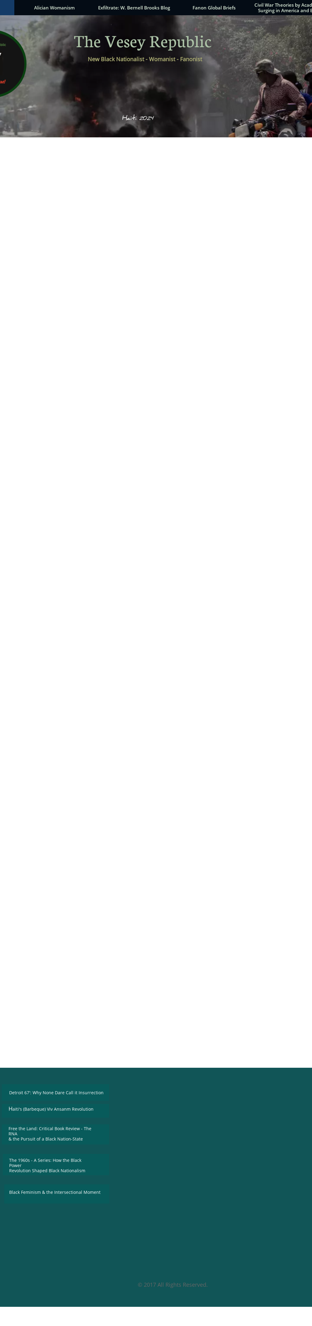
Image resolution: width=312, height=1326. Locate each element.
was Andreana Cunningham (231, 810)
